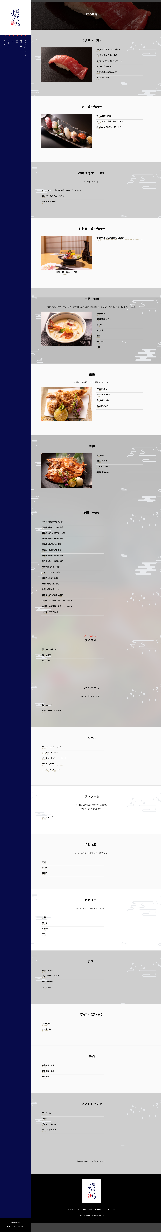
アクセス (9, 42)
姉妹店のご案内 (4, 40)
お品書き (17, 40)
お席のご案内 (21, 41)
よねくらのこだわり (25, 46)
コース (13, 40)
